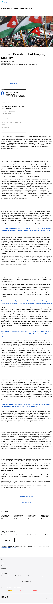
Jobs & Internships (26, 581)
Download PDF (13, 83)
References (5, 131)
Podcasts (2, 563)
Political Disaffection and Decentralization (9, 112)
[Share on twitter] (2, 76)
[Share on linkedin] (12, 76)
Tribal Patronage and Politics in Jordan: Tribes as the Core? (13, 107)
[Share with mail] (15, 76)
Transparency (3, 568)
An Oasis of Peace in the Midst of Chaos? (11, 123)
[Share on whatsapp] (8, 76)
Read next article (26, 502)
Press (2, 565)
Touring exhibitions (4, 566)
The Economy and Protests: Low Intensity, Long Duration (11, 118)
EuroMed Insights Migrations (8, 547)
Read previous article (26, 496)
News (2, 562)
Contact (2, 570)
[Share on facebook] (5, 76)
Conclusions (5, 127)
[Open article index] (50, 14)
